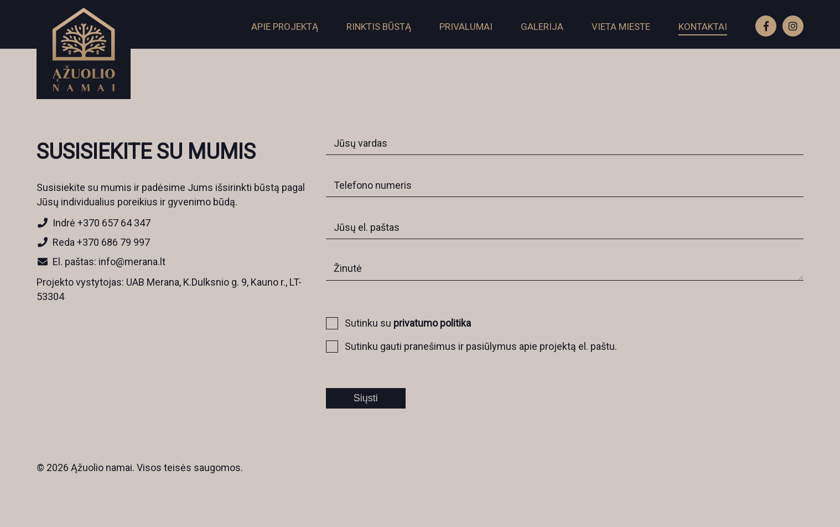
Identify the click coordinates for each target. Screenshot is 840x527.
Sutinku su (402, 322)
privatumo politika (432, 323)
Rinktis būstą (378, 26)
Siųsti (366, 398)
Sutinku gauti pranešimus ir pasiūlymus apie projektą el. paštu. (475, 345)
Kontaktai (702, 26)
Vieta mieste (621, 26)
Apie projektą (284, 26)
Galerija (542, 26)
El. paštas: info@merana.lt (101, 261)
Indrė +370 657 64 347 (94, 223)
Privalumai (465, 26)
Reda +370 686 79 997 (93, 242)
